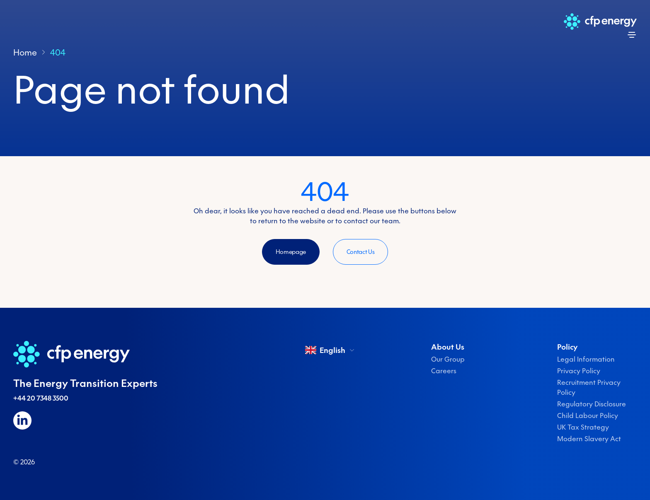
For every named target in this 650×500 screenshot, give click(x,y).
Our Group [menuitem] (448, 359)
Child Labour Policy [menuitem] (587, 415)
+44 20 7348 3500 (40, 398)
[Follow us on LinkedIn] (22, 420)
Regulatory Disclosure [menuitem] (591, 404)
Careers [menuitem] (443, 371)
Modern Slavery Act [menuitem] (589, 439)
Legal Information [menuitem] (586, 359)
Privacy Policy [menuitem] (578, 371)
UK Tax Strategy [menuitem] (583, 427)
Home (25, 52)
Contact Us (361, 252)
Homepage (291, 252)
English (330, 350)
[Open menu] (632, 35)
